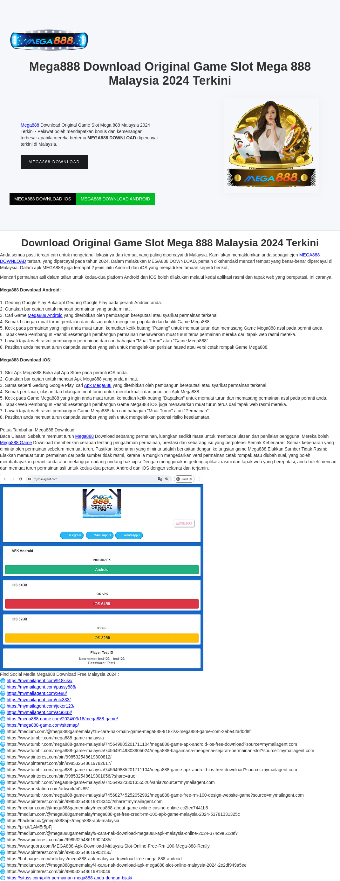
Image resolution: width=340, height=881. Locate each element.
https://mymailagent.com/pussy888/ (41, 686)
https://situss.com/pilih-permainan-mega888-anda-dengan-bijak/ (69, 877)
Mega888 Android (45, 315)
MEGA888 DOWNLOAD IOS (42, 198)
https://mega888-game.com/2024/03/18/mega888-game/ (62, 718)
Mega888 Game (16, 442)
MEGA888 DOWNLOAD (54, 162)
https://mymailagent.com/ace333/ (39, 712)
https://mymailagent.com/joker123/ (40, 706)
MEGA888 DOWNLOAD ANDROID (115, 198)
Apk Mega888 (97, 385)
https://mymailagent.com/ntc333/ (39, 699)
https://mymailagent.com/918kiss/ (39, 680)
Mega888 (30, 125)
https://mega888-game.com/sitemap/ (43, 725)
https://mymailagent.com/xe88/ (37, 693)
